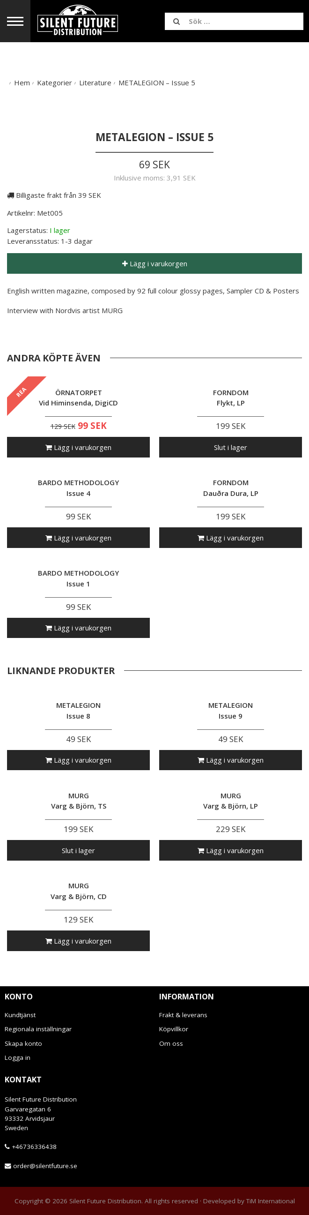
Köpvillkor (173, 1029)
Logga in (17, 1057)
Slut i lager (230, 447)
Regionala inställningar (38, 1029)
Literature (95, 82)
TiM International (270, 1201)
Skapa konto (23, 1043)
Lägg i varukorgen (154, 263)
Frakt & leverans (183, 1015)
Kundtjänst (20, 1015)
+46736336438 (34, 1146)
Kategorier (54, 82)
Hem (22, 82)
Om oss (171, 1043)
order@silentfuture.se (45, 1166)
